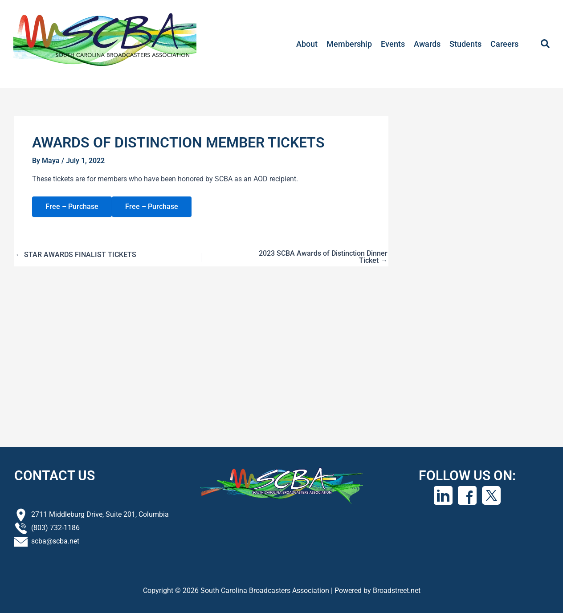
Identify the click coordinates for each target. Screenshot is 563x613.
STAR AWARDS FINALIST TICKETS (75, 254)
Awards (427, 44)
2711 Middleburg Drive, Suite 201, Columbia (100, 514)
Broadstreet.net (396, 590)
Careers (504, 44)
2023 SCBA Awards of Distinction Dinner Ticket (323, 257)
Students (465, 44)
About (307, 44)
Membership (349, 44)
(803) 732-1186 (55, 527)
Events (393, 44)
